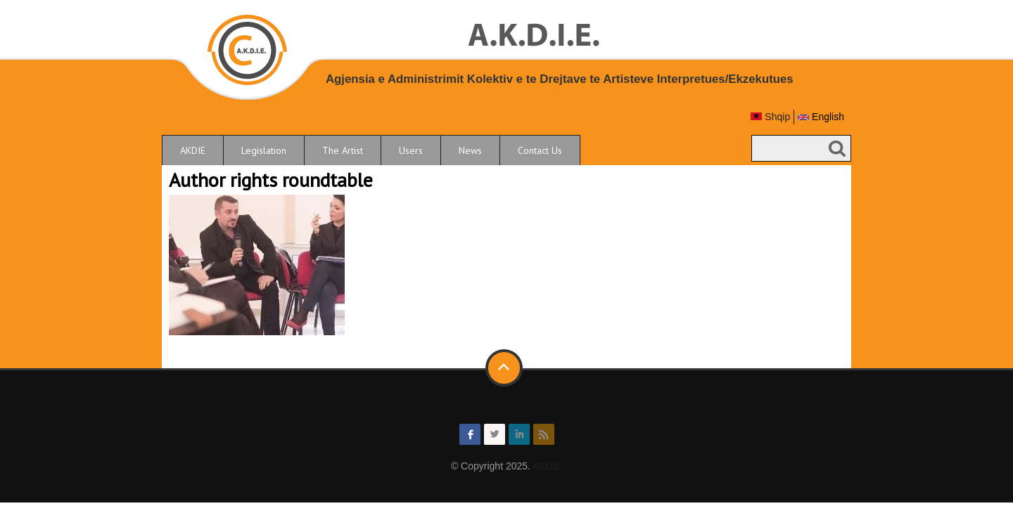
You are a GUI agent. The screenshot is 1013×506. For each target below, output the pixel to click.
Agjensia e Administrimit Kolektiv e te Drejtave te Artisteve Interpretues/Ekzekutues (560, 79)
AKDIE (192, 150)
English (821, 116)
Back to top (505, 368)
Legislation (263, 150)
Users (411, 150)
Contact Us (540, 150)
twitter (494, 434)
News (470, 150)
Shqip (770, 116)
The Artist (342, 150)
